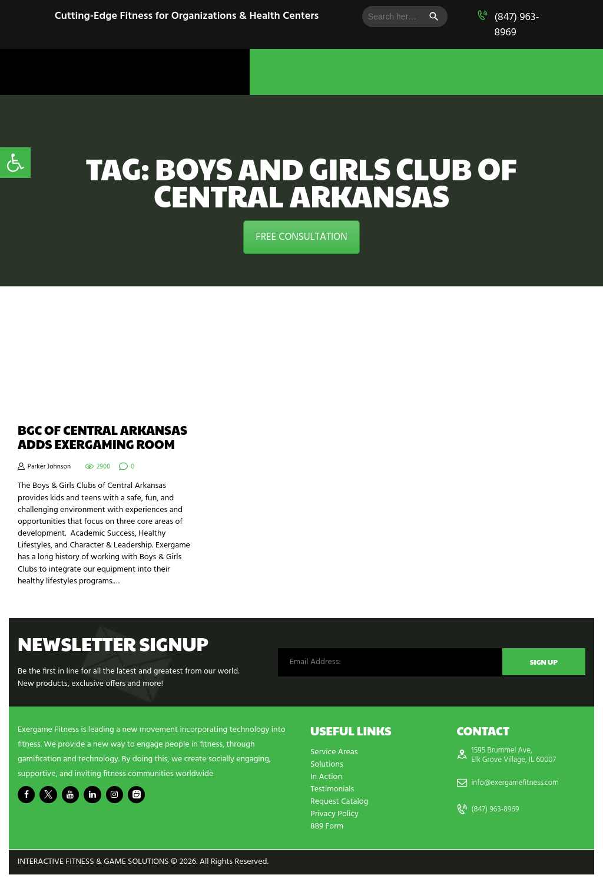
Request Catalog (339, 801)
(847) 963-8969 (516, 25)
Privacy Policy (334, 814)
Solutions (326, 764)
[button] (15, 162)
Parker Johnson (49, 466)
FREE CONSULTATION (301, 237)
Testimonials (332, 789)
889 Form (326, 826)
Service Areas (333, 752)
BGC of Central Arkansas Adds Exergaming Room (102, 437)
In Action (326, 777)
